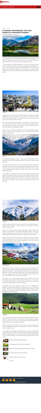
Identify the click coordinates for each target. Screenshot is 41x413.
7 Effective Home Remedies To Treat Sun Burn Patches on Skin (22, 348)
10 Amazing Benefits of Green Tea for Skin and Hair (19, 344)
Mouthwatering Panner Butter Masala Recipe (18, 339)
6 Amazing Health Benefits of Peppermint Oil (18, 352)
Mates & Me (5, 6)
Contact (9, 378)
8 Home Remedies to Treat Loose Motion (17, 357)
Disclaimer (14, 378)
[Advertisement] (20, 17)
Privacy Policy (20, 378)
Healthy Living (11, 6)
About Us (4, 378)
